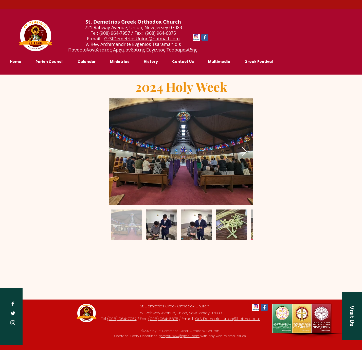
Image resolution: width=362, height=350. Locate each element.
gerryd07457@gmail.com (179, 336)
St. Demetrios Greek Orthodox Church (174, 306)
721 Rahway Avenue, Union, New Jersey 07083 (180, 313)
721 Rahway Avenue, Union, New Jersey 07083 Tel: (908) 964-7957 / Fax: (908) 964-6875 (133, 30)
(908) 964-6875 (163, 318)
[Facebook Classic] (204, 37)
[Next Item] (244, 152)
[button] (352, 316)
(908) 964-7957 (122, 318)
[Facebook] (13, 304)
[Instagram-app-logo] (196, 37)
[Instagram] (13, 323)
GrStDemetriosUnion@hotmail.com (142, 39)
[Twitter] (13, 313)
